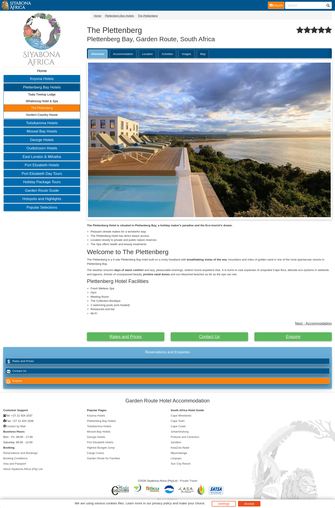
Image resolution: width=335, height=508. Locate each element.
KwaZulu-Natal (180, 447)
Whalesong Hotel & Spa (42, 101)
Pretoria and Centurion (185, 437)
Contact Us (209, 336)
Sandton (176, 442)
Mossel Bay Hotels (42, 131)
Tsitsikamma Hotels (42, 123)
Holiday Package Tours (42, 182)
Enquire (293, 336)
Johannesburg (180, 431)
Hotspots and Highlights (41, 199)
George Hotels (42, 140)
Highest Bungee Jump (101, 447)
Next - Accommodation (313, 323)
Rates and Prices (126, 336)
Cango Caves (95, 453)
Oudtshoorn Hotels (41, 148)
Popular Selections (41, 207)
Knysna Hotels (42, 79)
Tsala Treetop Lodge (42, 94)
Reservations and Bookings (20, 453)
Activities (167, 54)
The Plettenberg (42, 108)
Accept (249, 503)
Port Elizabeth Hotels (42, 165)
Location (147, 54)
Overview (97, 54)
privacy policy (162, 503)
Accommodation (123, 54)
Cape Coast (178, 426)
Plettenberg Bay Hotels (42, 87)
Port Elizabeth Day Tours (42, 174)
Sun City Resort (181, 463)
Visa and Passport (14, 463)
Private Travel (188, 480)
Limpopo (176, 458)
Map (203, 54)
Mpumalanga (179, 453)
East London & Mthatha (42, 157)
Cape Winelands (181, 415)
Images (186, 54)
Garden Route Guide (42, 190)
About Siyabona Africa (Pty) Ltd (23, 469)
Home (42, 71)
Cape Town (178, 421)
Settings (224, 503)
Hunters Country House (42, 114)
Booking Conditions (15, 458)
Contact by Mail (15, 426)
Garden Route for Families (103, 458)
